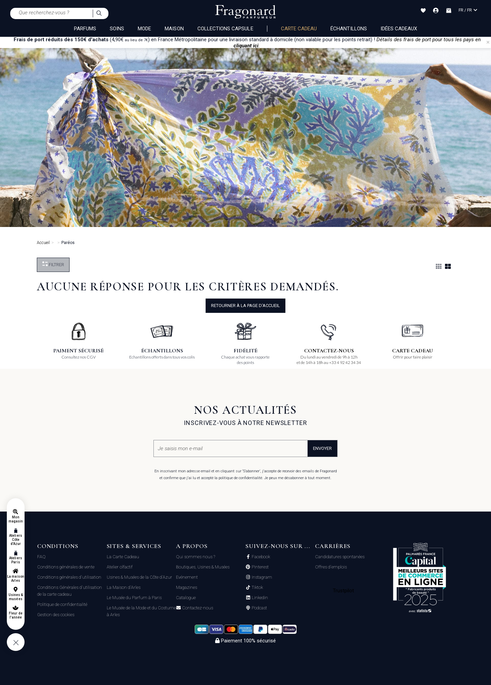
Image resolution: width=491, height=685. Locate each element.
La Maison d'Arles (123, 587)
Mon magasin (16, 519)
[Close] (488, 42)
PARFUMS (85, 29)
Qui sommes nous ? (195, 556)
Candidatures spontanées (339, 556)
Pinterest (260, 567)
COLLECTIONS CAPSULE (225, 29)
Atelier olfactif (120, 566)
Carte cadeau (299, 29)
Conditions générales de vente (65, 566)
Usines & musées (16, 597)
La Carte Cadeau (123, 556)
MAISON (174, 29)
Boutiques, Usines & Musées (202, 566)
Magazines (186, 587)
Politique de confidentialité (62, 604)
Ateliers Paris (15, 560)
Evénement (187, 577)
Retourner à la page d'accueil (245, 305)
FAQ (41, 556)
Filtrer (53, 264)
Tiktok (257, 587)
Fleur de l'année (15, 615)
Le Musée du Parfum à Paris (134, 597)
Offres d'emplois (331, 566)
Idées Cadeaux (399, 29)
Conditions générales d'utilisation (69, 577)
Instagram (261, 577)
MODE (144, 29)
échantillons (348, 29)
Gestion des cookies (55, 614)
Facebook (260, 557)
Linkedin (259, 597)
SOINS (117, 29)
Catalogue (186, 597)
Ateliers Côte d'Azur (15, 540)
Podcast (259, 608)
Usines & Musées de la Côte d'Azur (139, 577)
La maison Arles (15, 578)
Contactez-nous (197, 608)
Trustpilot (343, 591)
